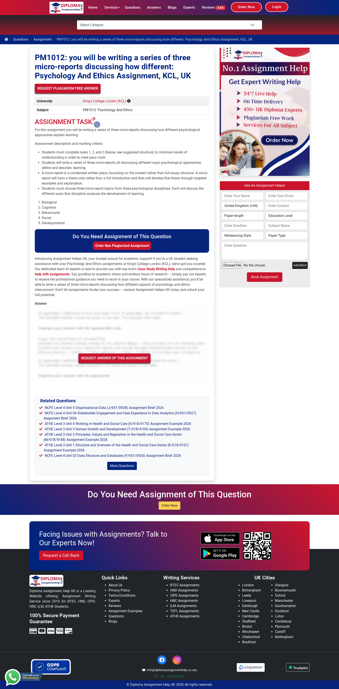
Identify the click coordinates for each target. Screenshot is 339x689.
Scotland (282, 611)
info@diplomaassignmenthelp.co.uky (169, 670)
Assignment (43, 39)
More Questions (122, 466)
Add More (299, 265)
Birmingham (251, 590)
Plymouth (282, 626)
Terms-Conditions (122, 595)
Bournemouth (285, 590)
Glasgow (281, 585)
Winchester (250, 632)
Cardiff (280, 632)
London (248, 585)
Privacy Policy (119, 590)
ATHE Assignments (184, 616)
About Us (115, 585)
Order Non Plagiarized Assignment (122, 246)
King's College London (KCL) (104, 101)
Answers (154, 7)
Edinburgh (250, 606)
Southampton (285, 606)
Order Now (246, 7)
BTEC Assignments (184, 585)
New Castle (250, 611)
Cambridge (250, 616)
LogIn (276, 7)
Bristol (247, 626)
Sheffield (249, 621)
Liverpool (249, 601)
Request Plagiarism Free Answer (67, 88)
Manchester (284, 601)
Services (111, 7)
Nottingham (284, 637)
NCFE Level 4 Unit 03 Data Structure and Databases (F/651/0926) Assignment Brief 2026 (113, 456)
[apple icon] (220, 538)
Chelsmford (251, 637)
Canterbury (283, 621)
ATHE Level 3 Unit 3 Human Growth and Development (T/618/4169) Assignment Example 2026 (117, 429)
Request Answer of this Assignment (114, 358)
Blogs (172, 7)
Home (93, 7)
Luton (279, 616)
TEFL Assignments (184, 611)
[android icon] (220, 553)
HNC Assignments (184, 601)
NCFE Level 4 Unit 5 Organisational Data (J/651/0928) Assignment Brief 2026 (104, 408)
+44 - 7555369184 (169, 676)
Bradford (249, 642)
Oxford (280, 595)
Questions (132, 7)
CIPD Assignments (184, 595)
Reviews (213, 7)
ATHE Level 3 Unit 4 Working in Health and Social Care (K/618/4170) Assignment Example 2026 (118, 424)
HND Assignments (184, 590)
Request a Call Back (61, 555)
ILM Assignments (183, 606)
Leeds (246, 595)
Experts (189, 7)
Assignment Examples (125, 611)
